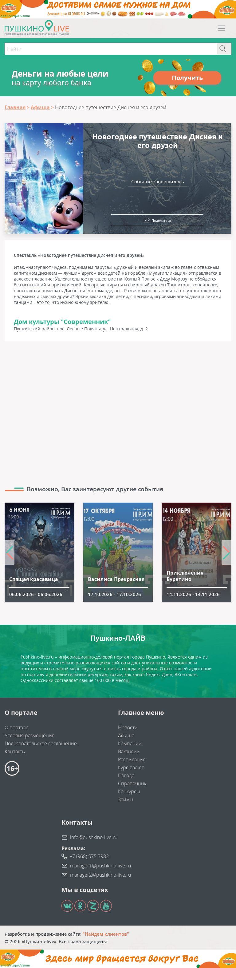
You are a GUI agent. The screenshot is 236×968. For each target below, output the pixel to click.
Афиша (126, 735)
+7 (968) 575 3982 (89, 856)
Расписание (132, 759)
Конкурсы (129, 791)
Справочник (132, 783)
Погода (126, 775)
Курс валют (131, 767)
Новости (128, 727)
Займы (125, 799)
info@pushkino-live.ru (93, 837)
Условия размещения (29, 735)
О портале (17, 727)
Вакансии (129, 751)
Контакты (15, 751)
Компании (130, 743)
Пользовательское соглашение (41, 743)
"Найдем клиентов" (106, 934)
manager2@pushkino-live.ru (100, 874)
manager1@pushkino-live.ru (100, 865)
